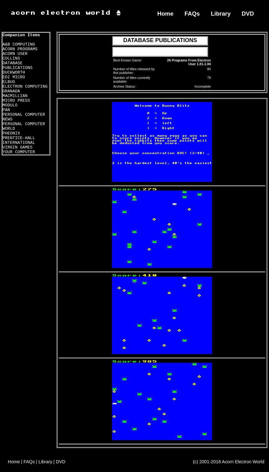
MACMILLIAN (15, 96)
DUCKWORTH (14, 72)
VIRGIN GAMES (18, 147)
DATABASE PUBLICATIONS (18, 65)
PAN (6, 110)
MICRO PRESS (16, 100)
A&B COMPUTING (19, 44)
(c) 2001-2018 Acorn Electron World (229, 461)
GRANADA (11, 91)
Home (165, 13)
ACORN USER (15, 53)
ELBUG (9, 82)
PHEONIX (11, 133)
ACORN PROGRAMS (20, 49)
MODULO (10, 105)
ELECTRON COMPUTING (25, 86)
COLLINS (11, 58)
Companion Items (21, 35)
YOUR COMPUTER (19, 152)
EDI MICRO (14, 77)
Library (221, 13)
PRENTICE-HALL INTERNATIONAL (19, 140)
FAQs (192, 13)
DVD (248, 13)
